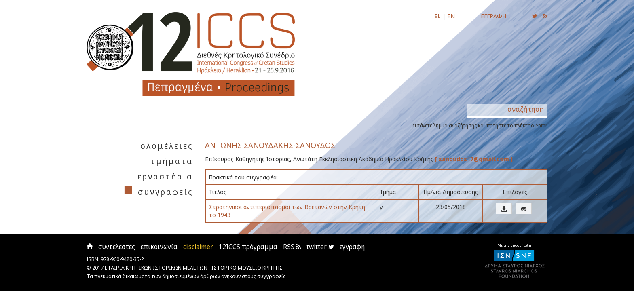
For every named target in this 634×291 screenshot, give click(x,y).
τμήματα (171, 161)
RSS (292, 246)
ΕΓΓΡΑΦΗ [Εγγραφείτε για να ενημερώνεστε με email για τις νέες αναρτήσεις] (493, 16)
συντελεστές (116, 246)
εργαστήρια (165, 176)
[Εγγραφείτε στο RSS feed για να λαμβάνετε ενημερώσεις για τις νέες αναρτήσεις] (545, 16)
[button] (504, 208)
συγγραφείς (165, 191)
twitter (320, 246)
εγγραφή (352, 246)
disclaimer (198, 246)
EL (437, 16)
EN (451, 16)
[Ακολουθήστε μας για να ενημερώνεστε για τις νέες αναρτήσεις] (534, 16)
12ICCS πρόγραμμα (248, 246)
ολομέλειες (166, 145)
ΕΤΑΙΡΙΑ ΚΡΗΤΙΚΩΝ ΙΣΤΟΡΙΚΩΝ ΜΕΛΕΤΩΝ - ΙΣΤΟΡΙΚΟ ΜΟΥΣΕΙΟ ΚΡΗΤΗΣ (194, 267)
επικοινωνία (159, 246)
